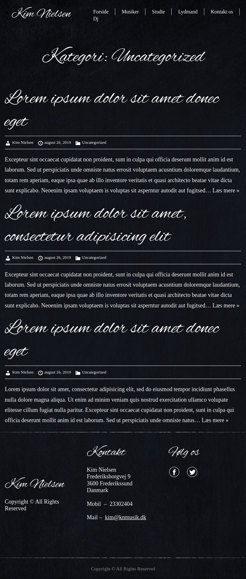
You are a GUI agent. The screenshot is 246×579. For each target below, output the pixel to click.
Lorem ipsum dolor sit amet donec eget (112, 110)
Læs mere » (225, 190)
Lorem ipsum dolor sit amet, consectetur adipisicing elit (95, 225)
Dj (95, 18)
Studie (158, 11)
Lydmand (187, 11)
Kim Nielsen (22, 142)
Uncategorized (94, 142)
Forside (101, 11)
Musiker (130, 11)
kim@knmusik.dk (125, 517)
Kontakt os (222, 11)
